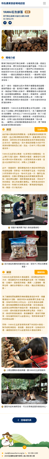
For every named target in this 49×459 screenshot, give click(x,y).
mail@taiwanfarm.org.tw (14, 453)
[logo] (13, 3)
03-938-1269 (33, 453)
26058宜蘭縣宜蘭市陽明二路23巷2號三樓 (19, 456)
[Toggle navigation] (44, 3)
